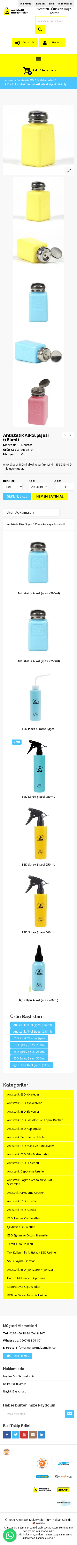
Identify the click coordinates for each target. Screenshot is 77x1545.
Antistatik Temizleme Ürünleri (26, 1137)
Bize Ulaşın (65, 3)
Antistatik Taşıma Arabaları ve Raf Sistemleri (29, 1182)
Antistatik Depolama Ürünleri (26, 1171)
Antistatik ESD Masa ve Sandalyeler (30, 1146)
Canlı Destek (17, 1356)
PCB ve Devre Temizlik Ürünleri (27, 1295)
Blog (51, 3)
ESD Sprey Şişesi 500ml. (38, 932)
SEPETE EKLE (17, 496)
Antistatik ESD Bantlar (21, 1210)
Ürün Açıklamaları (20, 512)
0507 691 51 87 (30, 1340)
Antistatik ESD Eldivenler (23, 1111)
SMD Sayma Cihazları (21, 1261)
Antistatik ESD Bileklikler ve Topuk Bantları (35, 1120)
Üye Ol (56, 42)
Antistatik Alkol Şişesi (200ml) (38, 593)
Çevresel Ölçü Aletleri (21, 1227)
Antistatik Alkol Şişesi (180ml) (26, 437)
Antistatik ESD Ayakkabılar (24, 1103)
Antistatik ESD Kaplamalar (24, 1129)
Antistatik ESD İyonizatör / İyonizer (30, 1269)
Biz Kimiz (25, 3)
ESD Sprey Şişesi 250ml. (38, 797)
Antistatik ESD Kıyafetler (23, 1094)
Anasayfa (10, 80)
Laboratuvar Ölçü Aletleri (23, 1287)
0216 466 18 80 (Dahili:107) (27, 1333)
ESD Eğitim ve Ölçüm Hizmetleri (28, 1235)
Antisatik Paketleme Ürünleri (26, 1192)
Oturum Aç (28, 42)
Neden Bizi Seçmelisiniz (18, 1376)
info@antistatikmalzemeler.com (37, 1347)
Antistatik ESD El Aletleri (23, 1163)
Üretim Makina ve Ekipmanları (27, 1278)
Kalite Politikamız (14, 1384)
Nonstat (26, 445)
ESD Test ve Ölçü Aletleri (23, 1218)
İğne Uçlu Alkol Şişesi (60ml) (38, 1000)
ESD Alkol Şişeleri (15, 84)
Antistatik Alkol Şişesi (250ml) (38, 661)
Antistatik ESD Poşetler (22, 1201)
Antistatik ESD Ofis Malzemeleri (36, 80)
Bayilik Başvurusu (14, 1391)
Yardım (40, 3)
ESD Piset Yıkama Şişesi (38, 729)
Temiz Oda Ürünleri (20, 1244)
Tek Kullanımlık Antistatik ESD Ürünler (32, 1252)
